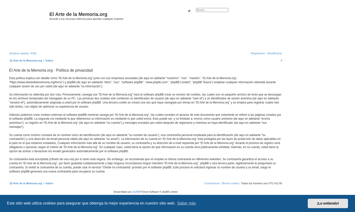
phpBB (135, 192)
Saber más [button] (186, 203)
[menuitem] (33, 53)
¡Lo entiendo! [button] (328, 203)
